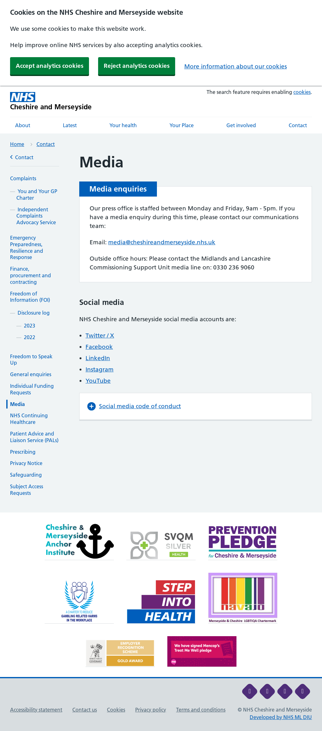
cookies (302, 92)
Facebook (99, 346)
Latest (70, 125)
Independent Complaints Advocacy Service (36, 216)
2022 (29, 337)
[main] (161, 333)
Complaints (23, 178)
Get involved (241, 125)
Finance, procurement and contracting (30, 275)
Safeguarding (26, 475)
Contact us (84, 710)
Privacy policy (150, 710)
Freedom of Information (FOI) (30, 296)
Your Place (181, 125)
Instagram (100, 369)
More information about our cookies (235, 66)
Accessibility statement (36, 710)
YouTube (98, 380)
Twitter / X (100, 335)
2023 (29, 325)
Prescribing (23, 452)
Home (17, 144)
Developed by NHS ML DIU (281, 717)
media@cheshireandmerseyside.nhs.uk (161, 242)
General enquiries (30, 374)
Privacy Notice (26, 463)
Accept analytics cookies (49, 65)
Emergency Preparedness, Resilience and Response (26, 247)
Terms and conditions (200, 710)
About (22, 125)
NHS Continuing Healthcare (29, 418)
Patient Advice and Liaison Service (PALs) (34, 436)
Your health (123, 125)
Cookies (116, 710)
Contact (298, 125)
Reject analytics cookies (136, 65)
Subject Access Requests (26, 489)
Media (17, 404)
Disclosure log (34, 313)
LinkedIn (98, 358)
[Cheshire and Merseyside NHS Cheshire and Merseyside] (51, 101)
